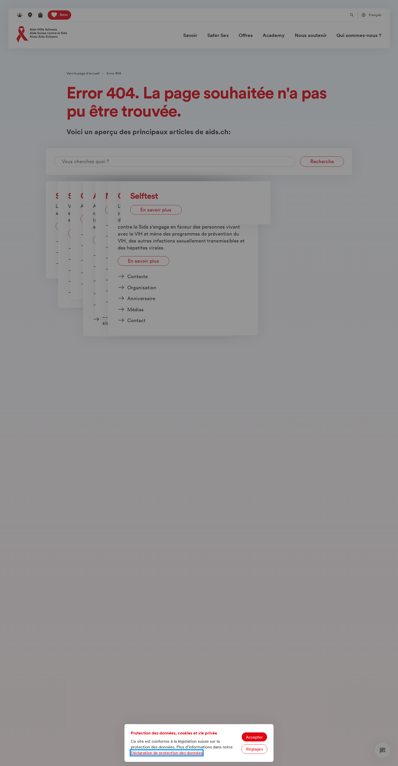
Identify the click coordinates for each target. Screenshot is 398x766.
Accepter (254, 737)
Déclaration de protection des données (167, 752)
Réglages (254, 749)
